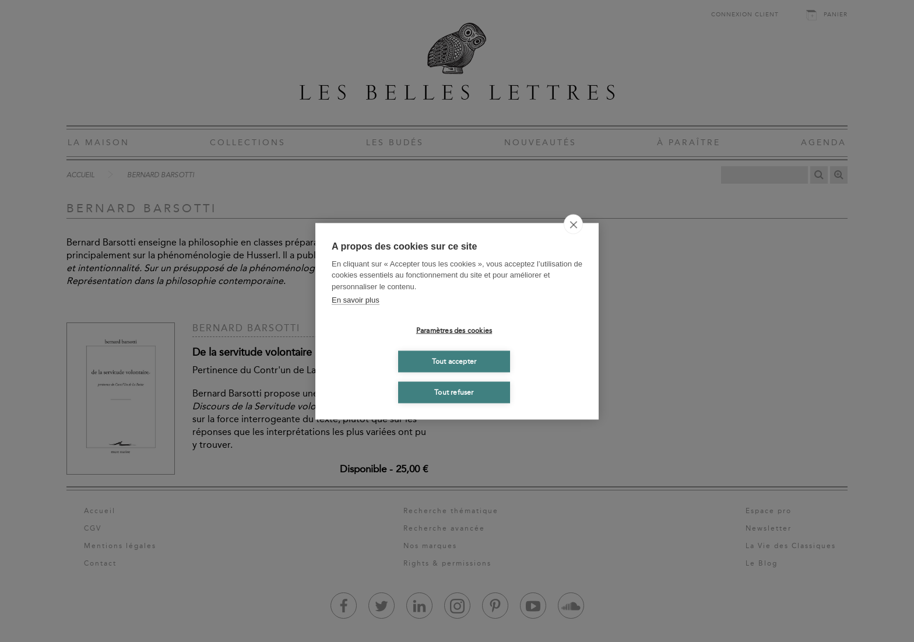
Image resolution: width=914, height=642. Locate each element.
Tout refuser (453, 392)
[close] (573, 224)
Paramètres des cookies (454, 331)
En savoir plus (355, 300)
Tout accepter (454, 361)
